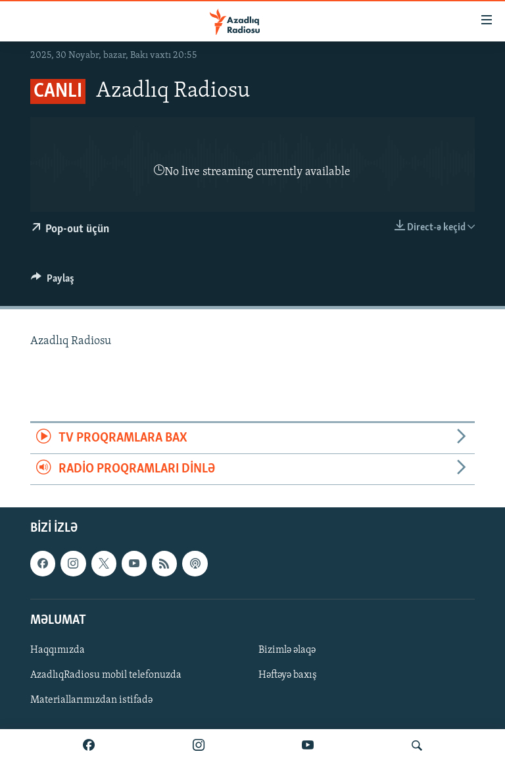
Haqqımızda (57, 650)
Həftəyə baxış (287, 675)
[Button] (52, 281)
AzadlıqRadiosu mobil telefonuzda (105, 675)
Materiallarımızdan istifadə (91, 700)
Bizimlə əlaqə (287, 650)
